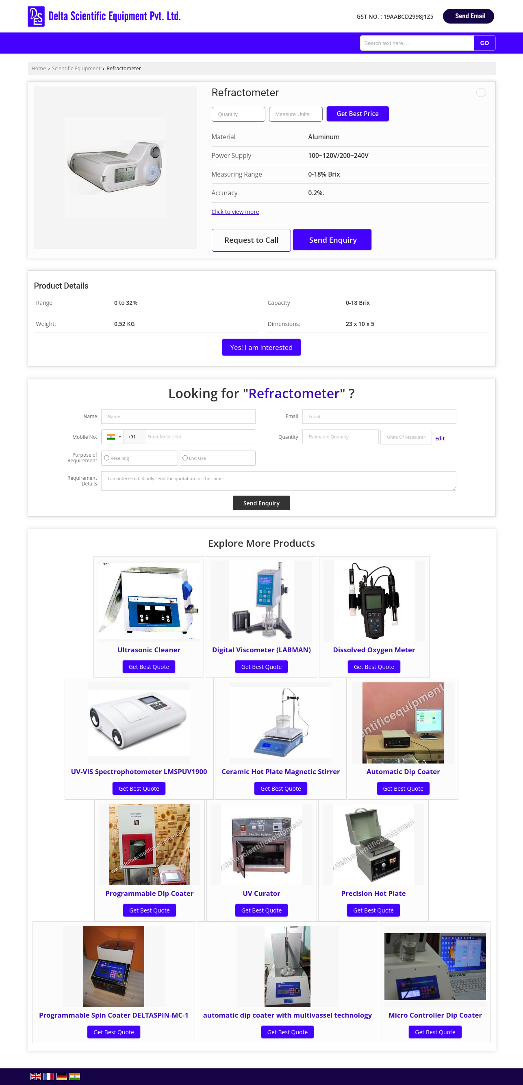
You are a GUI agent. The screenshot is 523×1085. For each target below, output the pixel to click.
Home (39, 68)
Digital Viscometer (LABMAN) (261, 649)
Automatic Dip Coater (403, 771)
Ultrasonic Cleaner (148, 649)
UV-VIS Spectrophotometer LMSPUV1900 (139, 771)
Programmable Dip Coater (149, 893)
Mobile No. (84, 437)
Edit (440, 438)
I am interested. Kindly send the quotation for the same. (278, 481)
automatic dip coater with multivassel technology (287, 1015)
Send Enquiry (333, 240)
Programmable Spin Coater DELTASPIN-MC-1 (114, 1015)
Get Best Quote (149, 667)
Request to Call (251, 240)
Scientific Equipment (76, 68)
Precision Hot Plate (373, 893)
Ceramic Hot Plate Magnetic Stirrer (280, 771)
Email (292, 416)
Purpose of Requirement (82, 458)
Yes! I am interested (261, 347)
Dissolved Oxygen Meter (374, 649)
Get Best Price (358, 114)
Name (90, 416)
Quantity (288, 437)
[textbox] (296, 114)
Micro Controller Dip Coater (435, 1015)
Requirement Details (82, 481)
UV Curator (261, 893)
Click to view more (235, 212)
